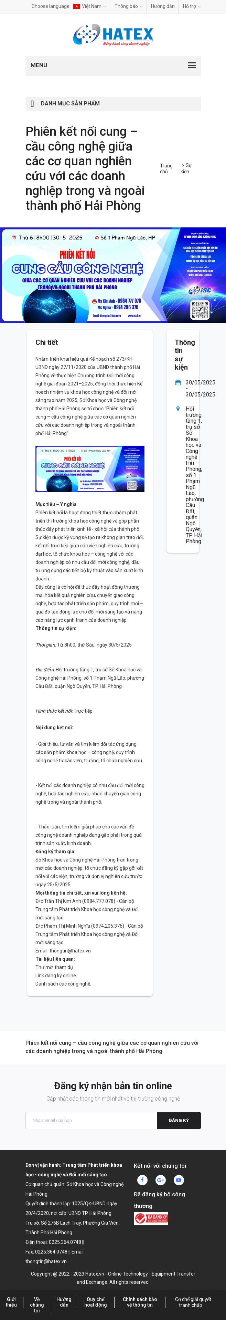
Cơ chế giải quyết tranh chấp (193, 1302)
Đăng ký (179, 1120)
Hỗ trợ (192, 6)
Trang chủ (166, 169)
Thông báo (129, 6)
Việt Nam (89, 6)
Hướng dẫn (163, 6)
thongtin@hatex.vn (70, 950)
